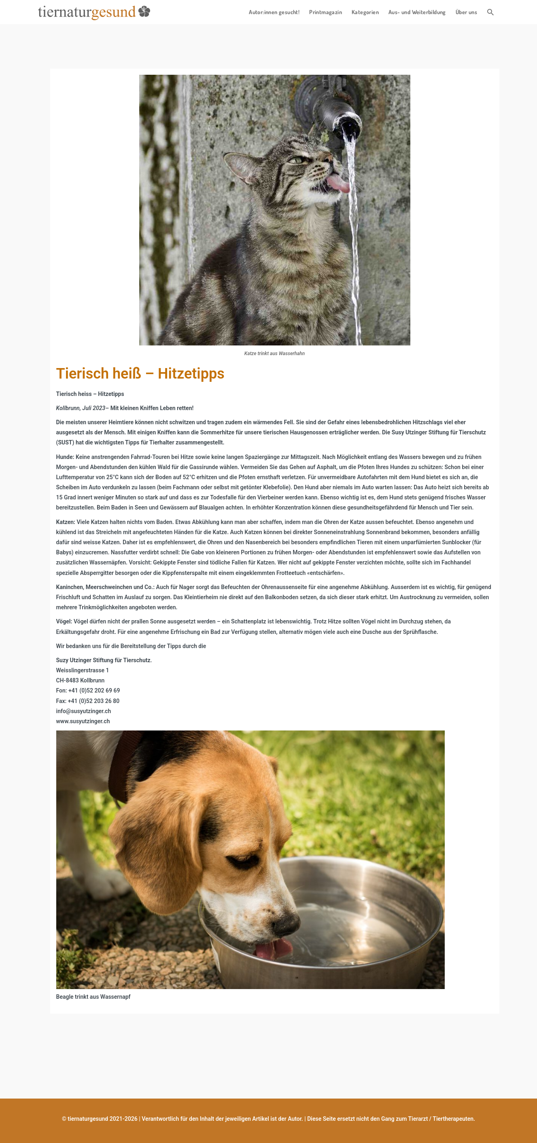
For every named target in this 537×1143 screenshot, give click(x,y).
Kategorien (365, 11)
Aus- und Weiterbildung (417, 11)
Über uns (466, 11)
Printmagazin (325, 11)
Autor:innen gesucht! (274, 11)
